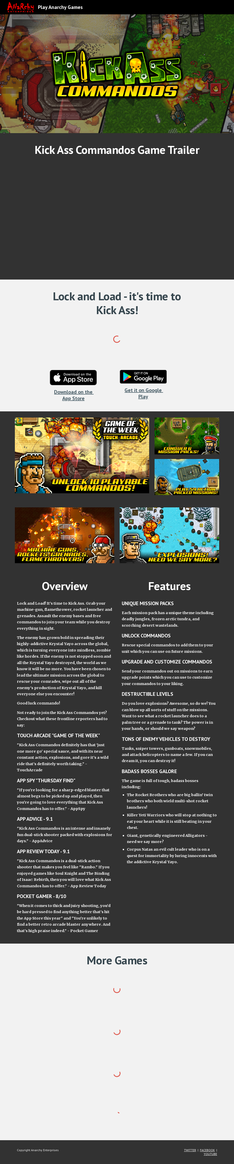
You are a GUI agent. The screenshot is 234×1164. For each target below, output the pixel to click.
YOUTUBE (210, 1154)
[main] (117, 149)
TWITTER (190, 1150)
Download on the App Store (74, 395)
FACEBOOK (207, 1150)
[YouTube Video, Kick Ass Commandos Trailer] (117, 216)
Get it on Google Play (144, 393)
